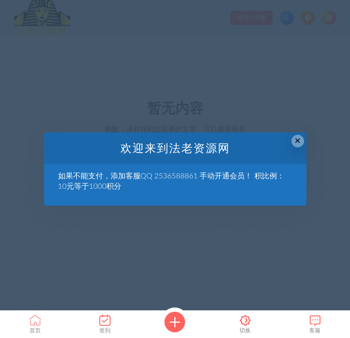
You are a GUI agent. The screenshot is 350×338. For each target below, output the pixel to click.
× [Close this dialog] (298, 140)
